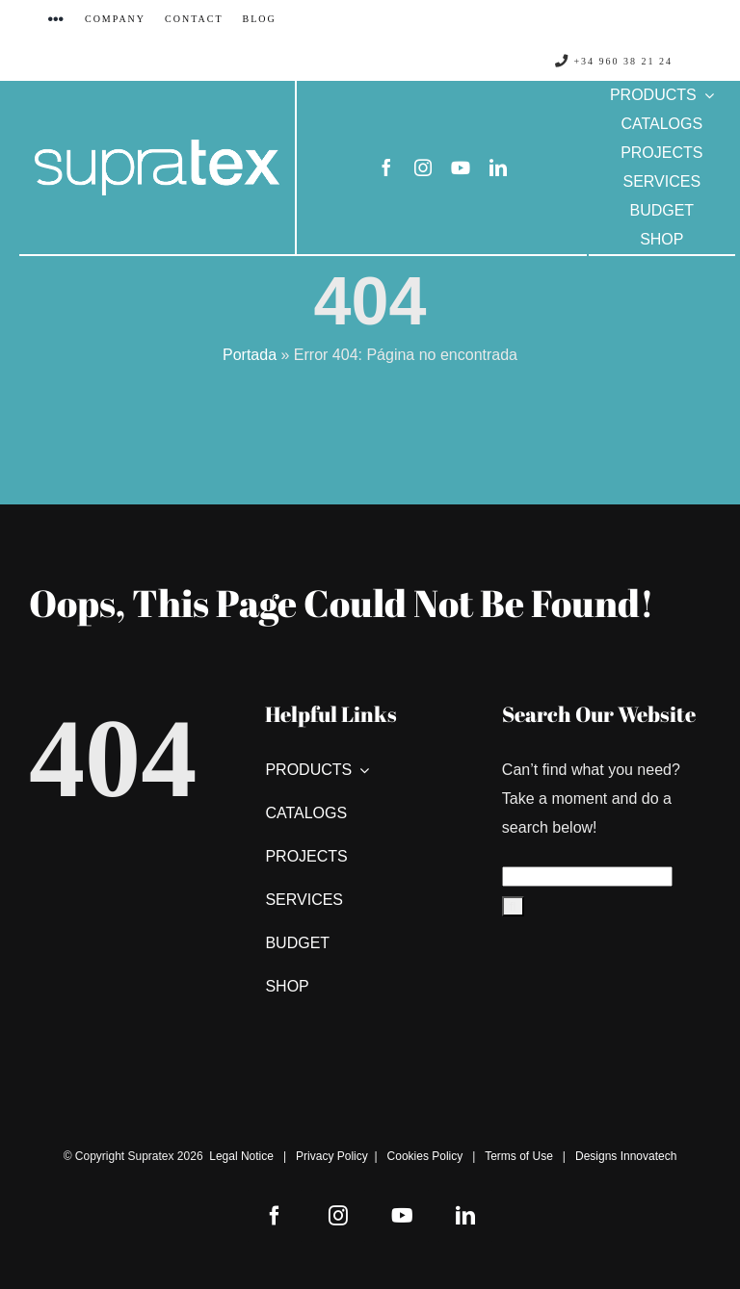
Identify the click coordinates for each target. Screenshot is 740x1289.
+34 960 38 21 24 (614, 61)
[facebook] (386, 167)
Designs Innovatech (625, 1156)
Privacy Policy (332, 1156)
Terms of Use (519, 1156)
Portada (250, 355)
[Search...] (587, 876)
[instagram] (423, 167)
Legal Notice (241, 1156)
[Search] (513, 906)
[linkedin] (498, 167)
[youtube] (460, 167)
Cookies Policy (425, 1156)
